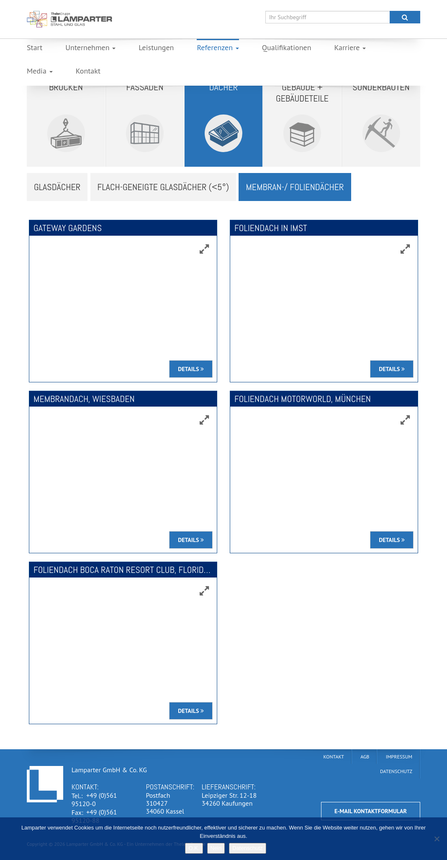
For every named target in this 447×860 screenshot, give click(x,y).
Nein (216, 848)
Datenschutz (247, 848)
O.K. (193, 848)
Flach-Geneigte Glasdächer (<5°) (163, 187)
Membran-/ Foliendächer (295, 187)
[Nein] (436, 839)
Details (191, 369)
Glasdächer (57, 187)
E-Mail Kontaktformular (370, 811)
